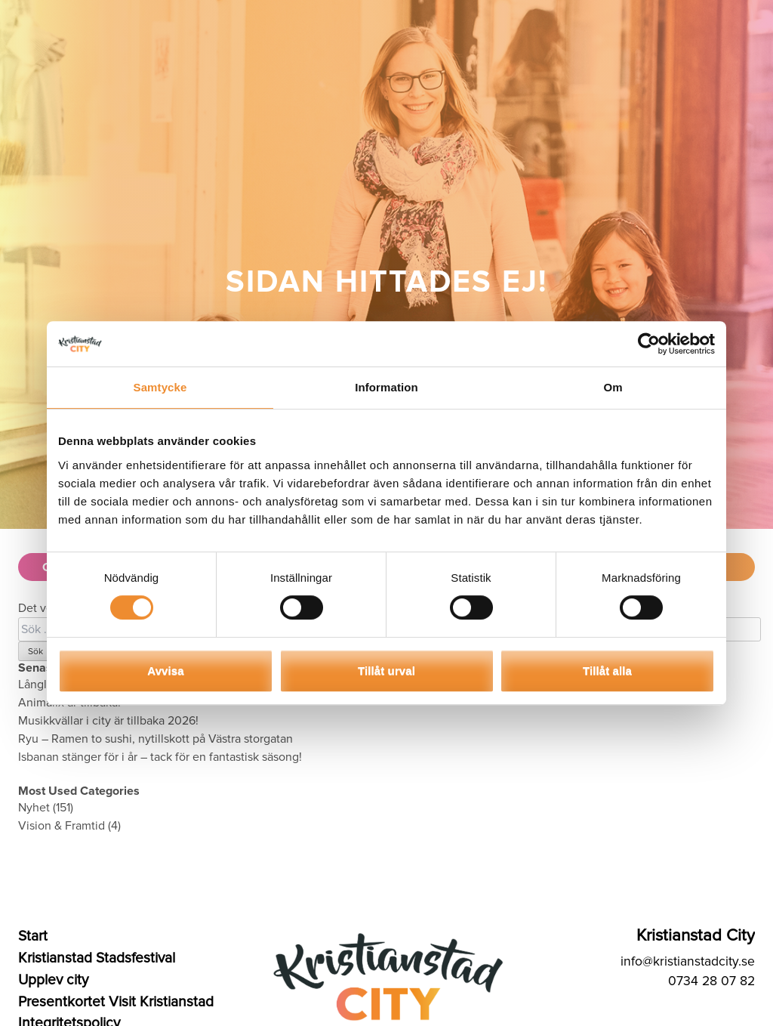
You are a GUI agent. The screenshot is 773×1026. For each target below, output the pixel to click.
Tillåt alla (607, 670)
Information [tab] (386, 387)
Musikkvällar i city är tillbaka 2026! (108, 720)
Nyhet (34, 807)
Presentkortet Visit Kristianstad (116, 1002)
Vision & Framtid (61, 825)
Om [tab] (612, 387)
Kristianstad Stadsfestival (96, 958)
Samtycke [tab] (160, 387)
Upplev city (53, 980)
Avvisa (165, 670)
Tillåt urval (386, 670)
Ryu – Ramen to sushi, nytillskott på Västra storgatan (155, 738)
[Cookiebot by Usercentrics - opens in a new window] (649, 343)
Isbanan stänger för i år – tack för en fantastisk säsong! (160, 757)
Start (33, 936)
